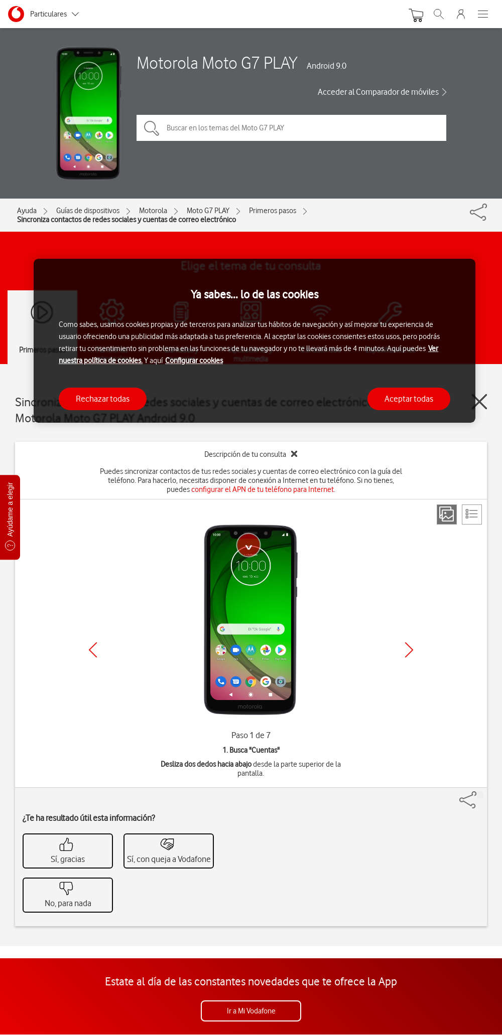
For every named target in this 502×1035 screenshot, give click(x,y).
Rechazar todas (103, 399)
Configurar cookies (194, 360)
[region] (254, 341)
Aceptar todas (409, 399)
